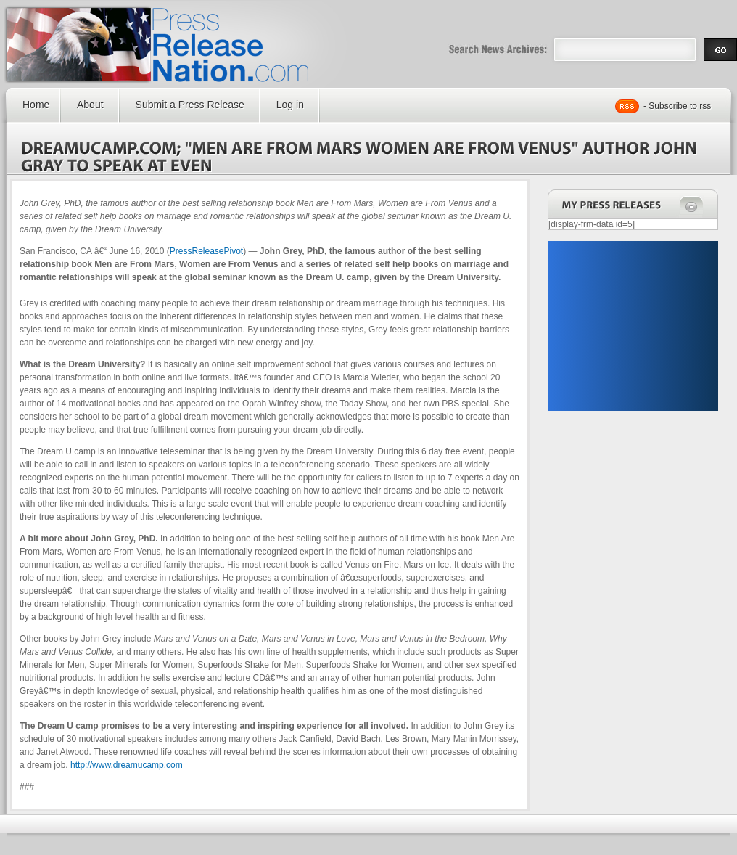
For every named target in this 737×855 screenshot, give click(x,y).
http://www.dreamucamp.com (126, 765)
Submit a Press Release (190, 104)
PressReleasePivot (206, 251)
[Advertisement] (632, 325)
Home (35, 104)
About (90, 104)
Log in (290, 104)
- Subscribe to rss (677, 106)
